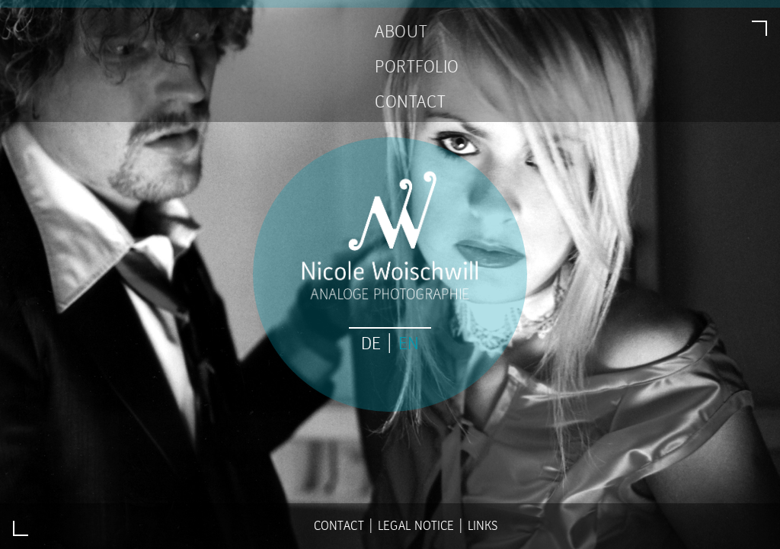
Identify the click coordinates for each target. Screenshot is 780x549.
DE (371, 344)
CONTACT (410, 102)
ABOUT (401, 32)
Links (482, 525)
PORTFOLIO (417, 67)
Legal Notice (416, 525)
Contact (339, 525)
